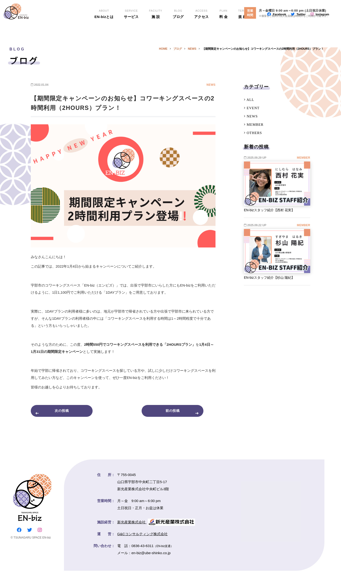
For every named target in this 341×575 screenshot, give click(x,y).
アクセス (201, 28)
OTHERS (253, 133)
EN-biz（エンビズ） (34, 21)
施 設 (155, 28)
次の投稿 (67, 413)
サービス (131, 28)
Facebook (279, 29)
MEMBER (254, 124)
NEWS (251, 116)
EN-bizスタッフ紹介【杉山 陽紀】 (269, 277)
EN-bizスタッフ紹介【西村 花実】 (269, 210)
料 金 (224, 28)
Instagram (322, 29)
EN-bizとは (103, 28)
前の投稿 (178, 413)
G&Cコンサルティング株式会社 (142, 538)
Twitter (300, 29)
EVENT (252, 108)
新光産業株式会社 (156, 526)
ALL (249, 100)
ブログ (178, 28)
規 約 (242, 28)
